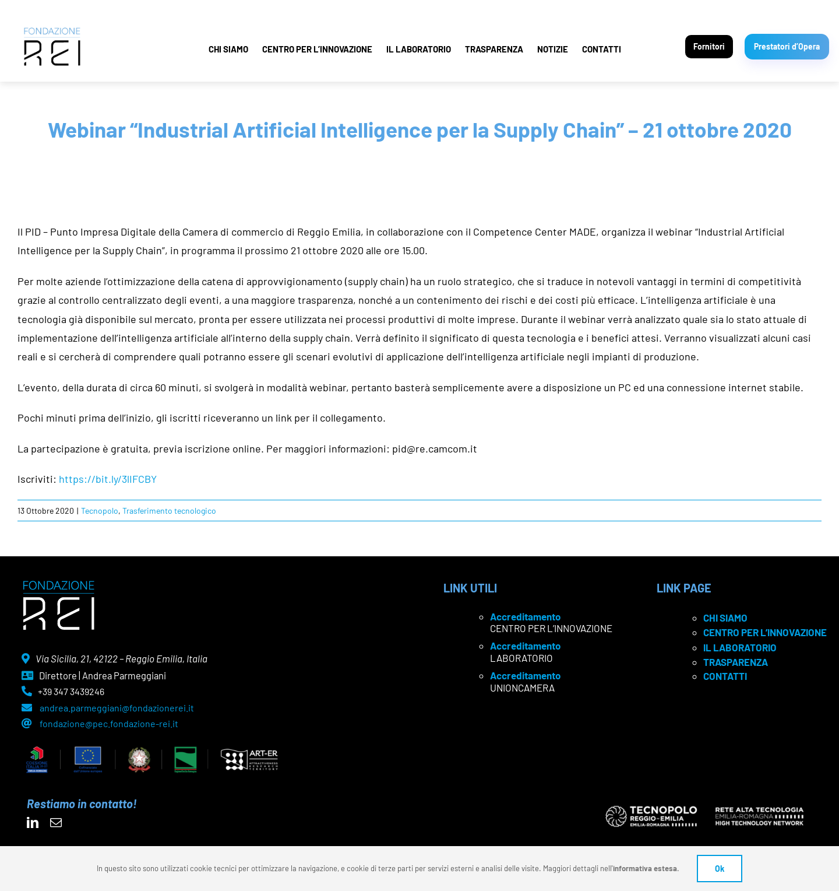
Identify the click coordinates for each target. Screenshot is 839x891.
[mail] (56, 823)
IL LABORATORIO (418, 49)
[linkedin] (32, 823)
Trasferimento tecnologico (169, 510)
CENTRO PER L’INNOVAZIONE (317, 49)
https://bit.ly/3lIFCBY (108, 478)
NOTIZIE (552, 49)
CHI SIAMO (228, 49)
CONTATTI (601, 49)
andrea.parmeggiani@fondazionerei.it (117, 707)
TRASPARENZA (494, 49)
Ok (719, 869)
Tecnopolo (99, 510)
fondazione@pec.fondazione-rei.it (109, 723)
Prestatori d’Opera (787, 46)
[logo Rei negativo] (59, 584)
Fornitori (709, 46)
